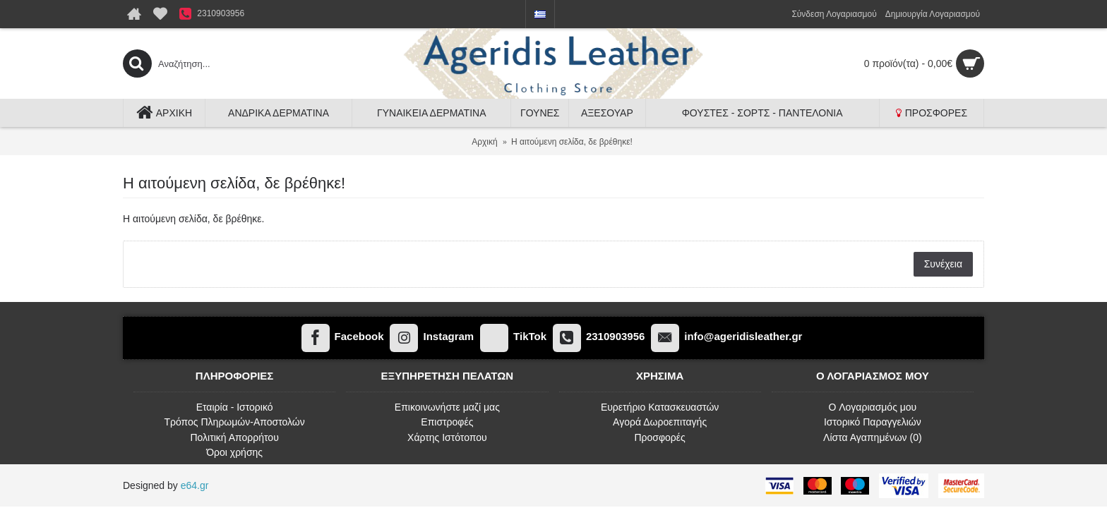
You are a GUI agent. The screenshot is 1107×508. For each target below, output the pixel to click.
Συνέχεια (943, 264)
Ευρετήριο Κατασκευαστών (660, 407)
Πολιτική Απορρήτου (234, 437)
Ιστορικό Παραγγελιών (872, 422)
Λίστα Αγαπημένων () (872, 437)
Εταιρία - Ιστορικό (234, 407)
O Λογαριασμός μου (872, 407)
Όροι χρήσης (234, 452)
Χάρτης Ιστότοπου (447, 437)
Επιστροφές (447, 422)
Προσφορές (659, 437)
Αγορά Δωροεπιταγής (660, 422)
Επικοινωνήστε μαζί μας (447, 407)
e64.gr (195, 485)
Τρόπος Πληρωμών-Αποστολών (234, 422)
